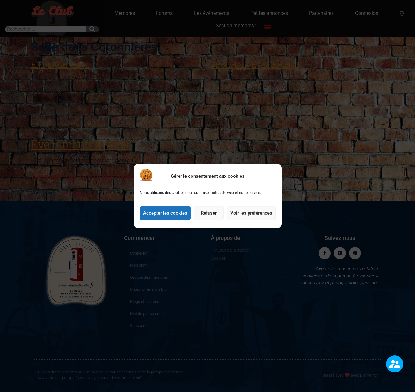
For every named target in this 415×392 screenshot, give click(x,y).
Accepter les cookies (165, 226)
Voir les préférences (251, 226)
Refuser (209, 226)
